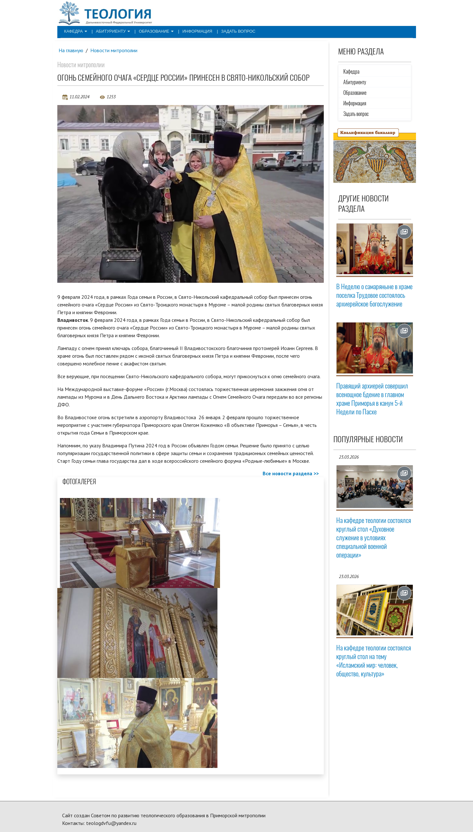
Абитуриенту (110, 31)
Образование (151, 31)
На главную (71, 50)
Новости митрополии (114, 50)
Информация (189, 31)
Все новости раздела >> (291, 473)
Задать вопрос (228, 31)
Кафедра (75, 31)
